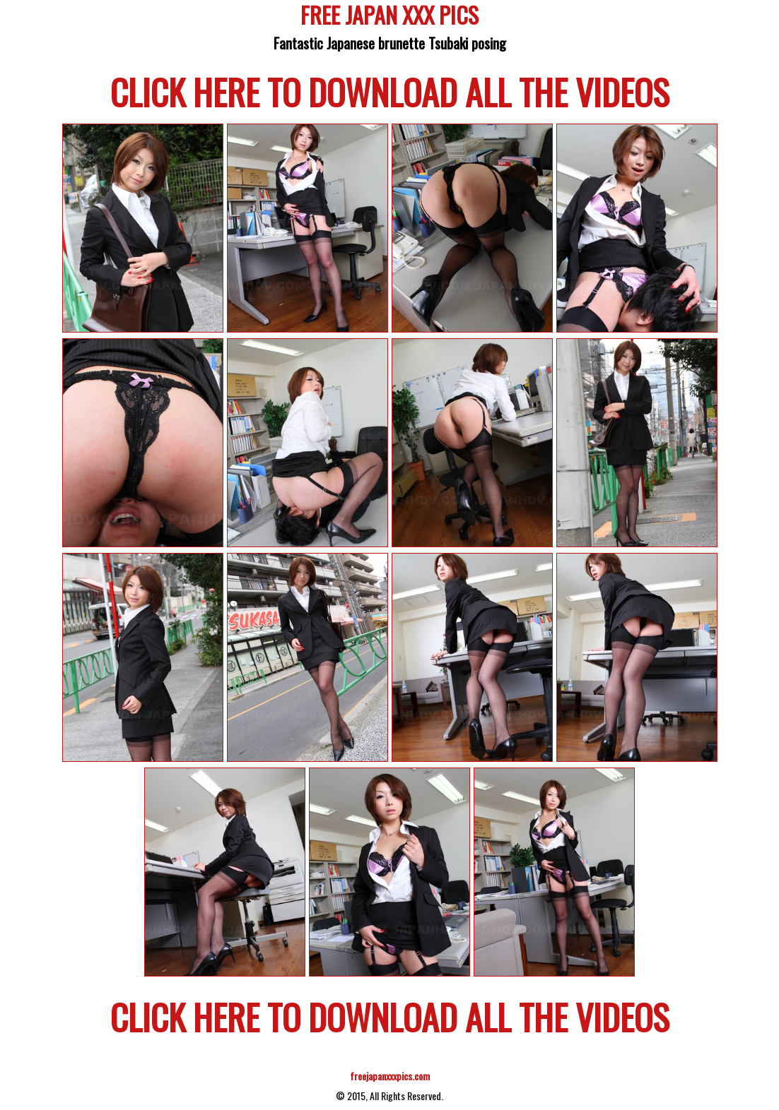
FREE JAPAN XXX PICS (389, 17)
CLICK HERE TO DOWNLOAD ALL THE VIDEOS (389, 91)
